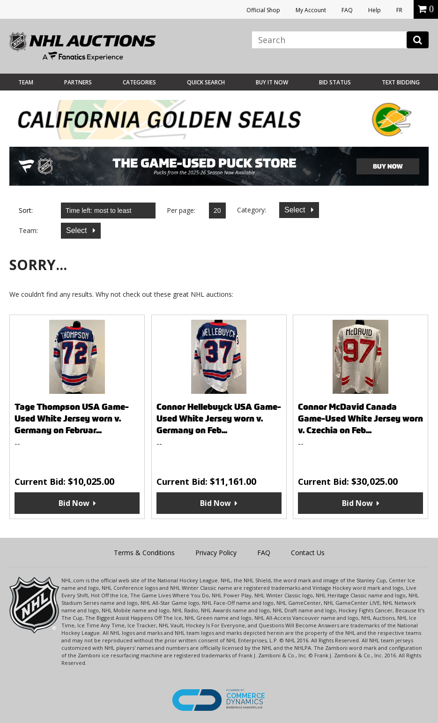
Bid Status (335, 82)
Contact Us (308, 552)
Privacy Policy (216, 552)
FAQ (347, 10)
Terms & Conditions (144, 552)
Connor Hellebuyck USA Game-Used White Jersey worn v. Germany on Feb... (218, 418)
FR (399, 10)
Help (374, 10)
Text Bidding (401, 82)
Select (295, 210)
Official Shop (263, 10)
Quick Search (206, 82)
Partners (78, 82)
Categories (139, 82)
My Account (311, 10)
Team (25, 82)
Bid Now (74, 503)
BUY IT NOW (272, 82)
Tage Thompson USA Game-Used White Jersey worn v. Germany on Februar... (72, 418)
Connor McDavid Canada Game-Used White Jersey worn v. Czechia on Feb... (360, 418)
